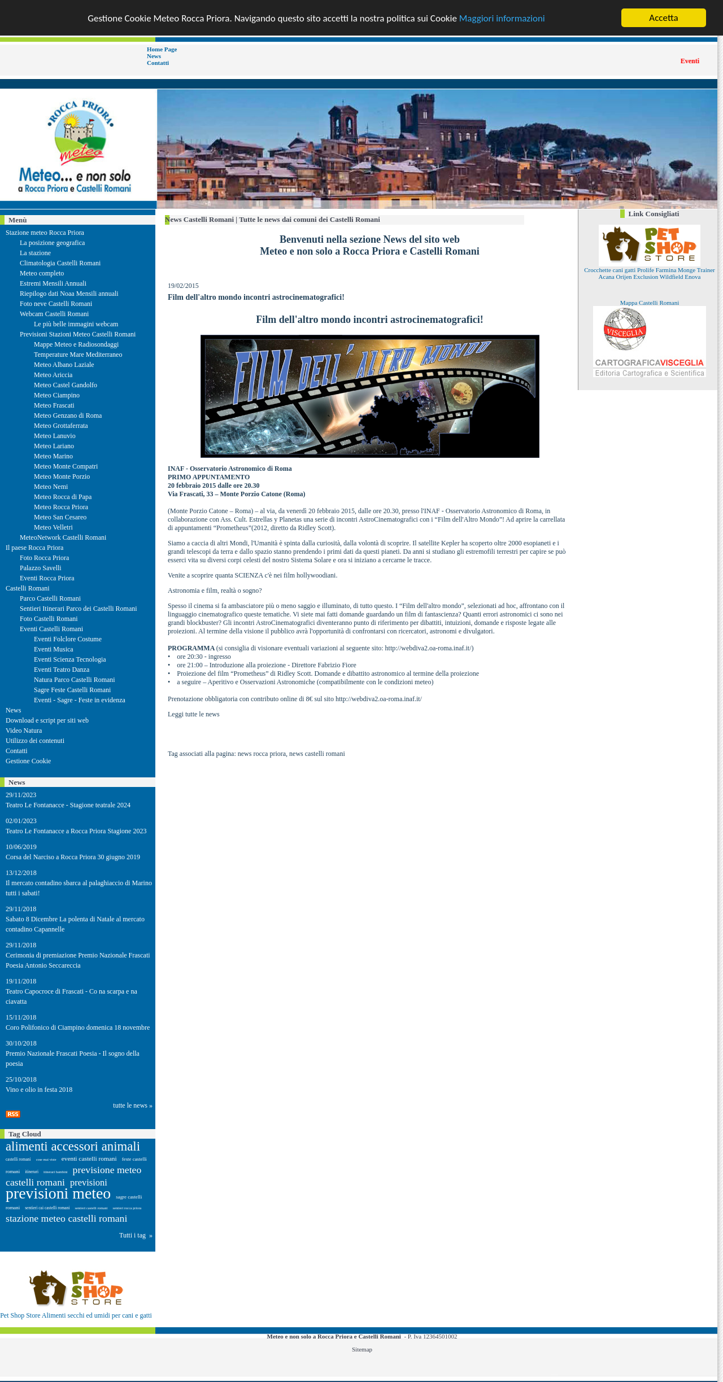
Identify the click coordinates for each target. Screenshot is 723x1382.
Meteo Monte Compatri (66, 466)
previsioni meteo (58, 1193)
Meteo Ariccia (53, 375)
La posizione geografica (52, 243)
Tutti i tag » (136, 1235)
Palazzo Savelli (41, 568)
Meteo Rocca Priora (61, 507)
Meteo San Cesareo (60, 517)
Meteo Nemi (51, 487)
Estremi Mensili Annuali (53, 283)
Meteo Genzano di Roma (68, 415)
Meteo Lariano (54, 446)
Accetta (663, 18)
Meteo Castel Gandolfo (65, 385)
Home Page (162, 49)
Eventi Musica (53, 649)
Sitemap (362, 1349)
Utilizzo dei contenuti (35, 741)
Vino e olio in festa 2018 (39, 1090)
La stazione (35, 253)
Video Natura (24, 730)
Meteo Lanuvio (55, 436)
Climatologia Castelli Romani (60, 263)
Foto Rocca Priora (44, 558)
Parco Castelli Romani (50, 598)
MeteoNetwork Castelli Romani (63, 537)
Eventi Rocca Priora (47, 578)
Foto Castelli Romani (49, 619)
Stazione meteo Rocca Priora (45, 233)
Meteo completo (42, 273)
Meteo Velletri (53, 527)
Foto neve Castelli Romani (56, 304)
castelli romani (18, 1159)
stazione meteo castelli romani (66, 1218)
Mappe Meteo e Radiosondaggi (76, 344)
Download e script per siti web (47, 720)
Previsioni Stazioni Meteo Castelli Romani (78, 334)
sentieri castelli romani (91, 1208)
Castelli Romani (28, 588)
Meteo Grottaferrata (61, 426)
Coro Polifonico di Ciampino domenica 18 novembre (78, 1027)
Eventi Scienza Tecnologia (70, 659)
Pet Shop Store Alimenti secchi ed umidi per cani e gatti (76, 1315)
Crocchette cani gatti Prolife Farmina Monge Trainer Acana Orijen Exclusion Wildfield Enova (649, 273)
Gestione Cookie (28, 761)
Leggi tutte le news (194, 714)
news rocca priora (262, 754)
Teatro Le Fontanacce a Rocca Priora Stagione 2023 (76, 831)
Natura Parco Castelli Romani (74, 680)
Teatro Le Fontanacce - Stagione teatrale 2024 (68, 805)
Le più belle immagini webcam (76, 324)
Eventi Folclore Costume (68, 639)
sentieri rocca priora (126, 1208)
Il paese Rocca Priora (34, 548)
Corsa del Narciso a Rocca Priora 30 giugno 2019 (73, 857)
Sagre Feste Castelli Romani (72, 690)
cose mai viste (46, 1159)
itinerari (31, 1171)
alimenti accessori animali (73, 1146)
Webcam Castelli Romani (54, 314)
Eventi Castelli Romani (51, 629)
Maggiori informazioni (502, 18)
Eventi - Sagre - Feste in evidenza (79, 700)
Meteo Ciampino (57, 395)
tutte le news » (133, 1105)
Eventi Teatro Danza (61, 669)
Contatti (158, 62)
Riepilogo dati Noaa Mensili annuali (69, 294)
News (154, 56)
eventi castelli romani (89, 1158)
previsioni (88, 1182)
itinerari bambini (55, 1172)
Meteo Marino (53, 456)
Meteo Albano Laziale (64, 365)
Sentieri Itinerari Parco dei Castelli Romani (78, 609)
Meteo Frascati (54, 405)
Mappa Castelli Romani (649, 302)
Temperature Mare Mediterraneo (78, 354)
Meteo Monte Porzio (62, 476)
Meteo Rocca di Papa (63, 497)
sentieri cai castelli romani (47, 1207)
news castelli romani (317, 754)
